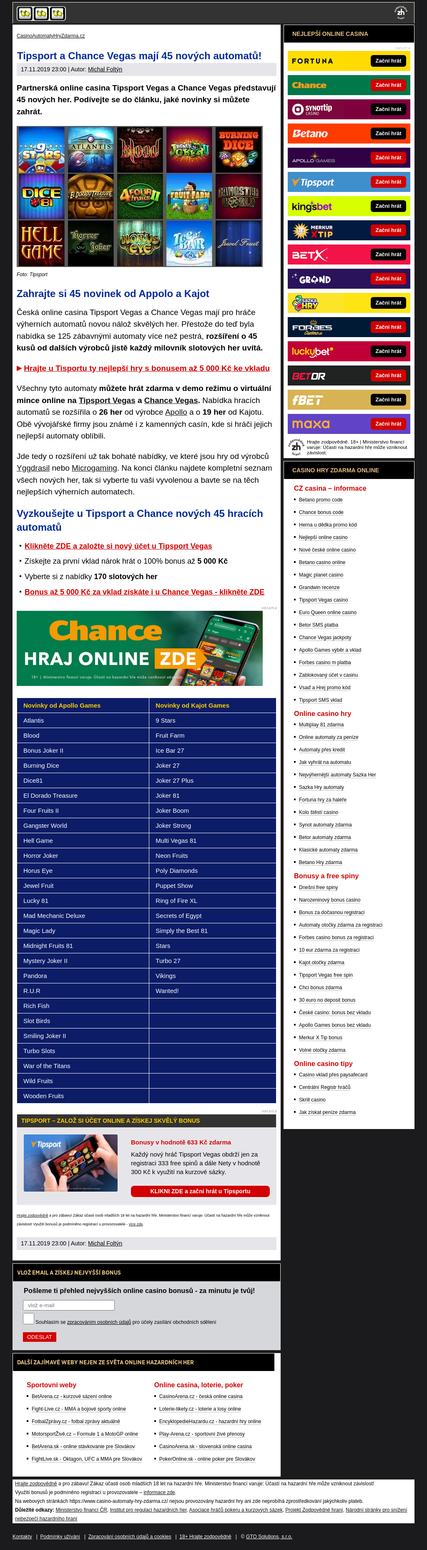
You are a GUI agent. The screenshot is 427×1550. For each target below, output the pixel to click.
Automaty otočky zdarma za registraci (340, 925)
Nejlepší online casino (323, 537)
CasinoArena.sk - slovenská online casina (205, 1446)
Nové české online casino (327, 550)
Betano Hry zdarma (320, 862)
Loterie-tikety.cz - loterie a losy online (200, 1409)
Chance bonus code (321, 512)
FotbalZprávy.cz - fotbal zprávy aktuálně (76, 1421)
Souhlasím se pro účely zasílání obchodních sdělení (125, 1322)
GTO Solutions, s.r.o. (269, 1537)
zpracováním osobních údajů (99, 1322)
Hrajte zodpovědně (32, 1215)
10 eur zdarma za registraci (329, 950)
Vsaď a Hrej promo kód (324, 688)
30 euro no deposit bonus (327, 1000)
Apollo (176, 412)
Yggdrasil (33, 468)
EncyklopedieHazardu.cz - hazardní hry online (210, 1421)
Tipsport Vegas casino (323, 600)
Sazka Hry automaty (321, 787)
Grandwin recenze (319, 587)
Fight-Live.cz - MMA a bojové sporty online (79, 1409)
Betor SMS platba (318, 625)
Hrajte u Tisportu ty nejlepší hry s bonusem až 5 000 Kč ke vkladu (147, 368)
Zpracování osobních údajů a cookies (129, 1537)
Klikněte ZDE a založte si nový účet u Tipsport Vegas (118, 546)
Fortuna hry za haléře (323, 800)
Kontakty (22, 1537)
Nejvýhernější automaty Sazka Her (337, 775)
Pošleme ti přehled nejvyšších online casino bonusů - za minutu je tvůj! (139, 1290)
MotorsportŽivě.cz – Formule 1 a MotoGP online (85, 1434)
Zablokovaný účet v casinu (328, 675)
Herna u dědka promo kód (328, 525)
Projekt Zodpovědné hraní (314, 1510)
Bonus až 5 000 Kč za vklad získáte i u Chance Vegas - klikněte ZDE (144, 592)
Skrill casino (312, 1100)
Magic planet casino (321, 575)
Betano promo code (321, 500)
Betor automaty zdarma (325, 837)
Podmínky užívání (60, 1537)
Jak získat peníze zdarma (327, 1112)
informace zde (159, 1492)
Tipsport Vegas (107, 400)
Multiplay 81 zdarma (321, 725)
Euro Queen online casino (328, 612)
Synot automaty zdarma (325, 825)
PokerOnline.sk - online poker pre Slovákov (207, 1459)
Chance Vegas (171, 400)
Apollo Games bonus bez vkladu (335, 1025)
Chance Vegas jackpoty (325, 637)
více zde (136, 1224)
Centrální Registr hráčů (324, 1087)
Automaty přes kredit (322, 750)
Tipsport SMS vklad (320, 700)
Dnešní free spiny (318, 887)
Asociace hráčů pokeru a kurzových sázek (236, 1510)
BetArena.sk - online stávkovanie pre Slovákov (83, 1446)
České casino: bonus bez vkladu (335, 1013)
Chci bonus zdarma (320, 987)
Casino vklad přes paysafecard (333, 1075)
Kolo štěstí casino (318, 812)
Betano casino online (322, 562)
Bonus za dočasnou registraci (331, 912)
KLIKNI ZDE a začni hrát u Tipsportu (200, 1191)
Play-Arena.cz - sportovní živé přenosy (202, 1434)
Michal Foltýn (105, 69)
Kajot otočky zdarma (321, 962)
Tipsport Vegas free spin (326, 975)
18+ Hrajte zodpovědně (205, 1537)
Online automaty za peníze (329, 737)
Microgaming (94, 468)
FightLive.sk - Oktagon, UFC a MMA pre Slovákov (87, 1459)
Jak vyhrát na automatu (325, 762)
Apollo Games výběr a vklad (330, 650)
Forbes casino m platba (325, 662)
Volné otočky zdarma (322, 1050)
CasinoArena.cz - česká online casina (201, 1396)
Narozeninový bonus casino (329, 900)
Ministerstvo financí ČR (81, 1510)
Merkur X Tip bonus (320, 1038)
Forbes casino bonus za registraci (336, 937)
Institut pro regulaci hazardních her (148, 1510)
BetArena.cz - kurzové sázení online (72, 1396)
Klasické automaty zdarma (328, 850)
